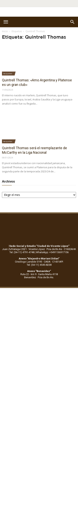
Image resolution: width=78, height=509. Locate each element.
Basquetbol (7, 73)
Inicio (5, 31)
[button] (72, 22)
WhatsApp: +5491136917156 (52, 252)
